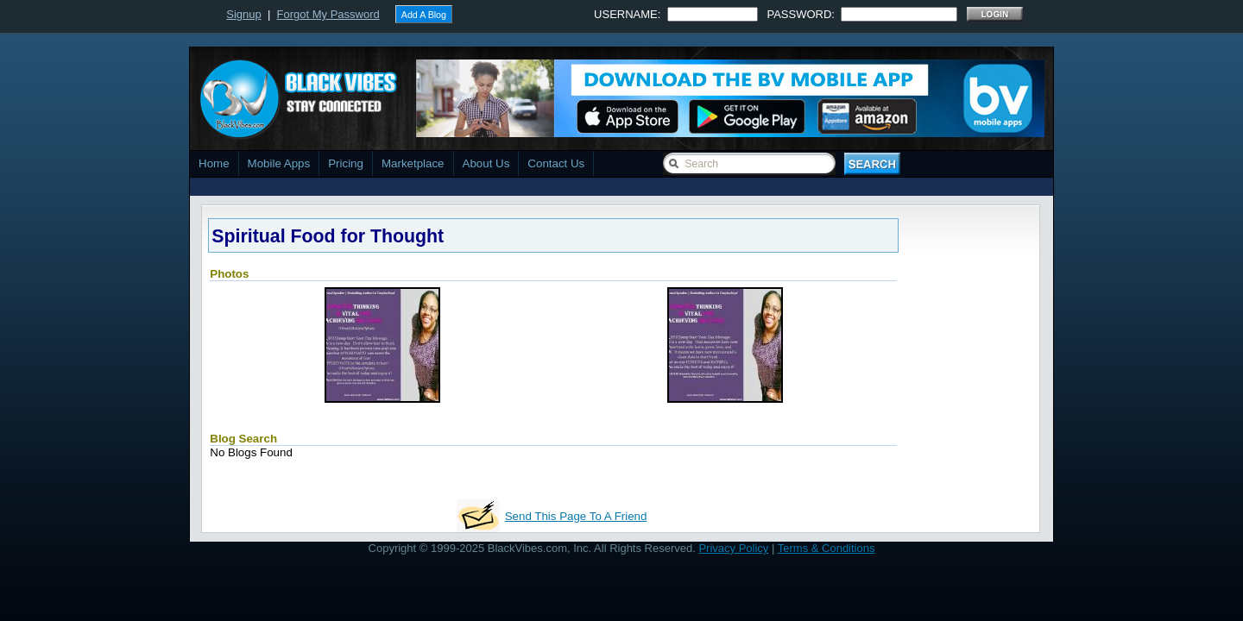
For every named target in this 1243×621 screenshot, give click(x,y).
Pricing (345, 163)
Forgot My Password (328, 14)
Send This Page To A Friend (576, 516)
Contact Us (555, 163)
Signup (243, 14)
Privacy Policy (733, 548)
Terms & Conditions (826, 548)
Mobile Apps (279, 163)
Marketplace (413, 163)
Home (214, 163)
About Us (486, 163)
